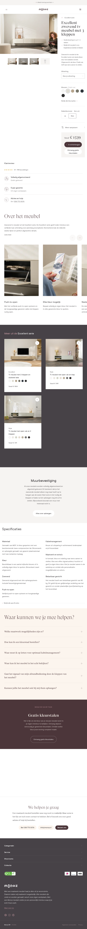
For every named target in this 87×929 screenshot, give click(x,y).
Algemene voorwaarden (69, 925)
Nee (72, 116)
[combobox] (73, 76)
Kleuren (64, 87)
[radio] (63, 91)
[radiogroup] (68, 116)
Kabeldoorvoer (66, 111)
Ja (65, 116)
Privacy (80, 925)
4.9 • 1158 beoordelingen (21, 170)
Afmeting (64, 71)
